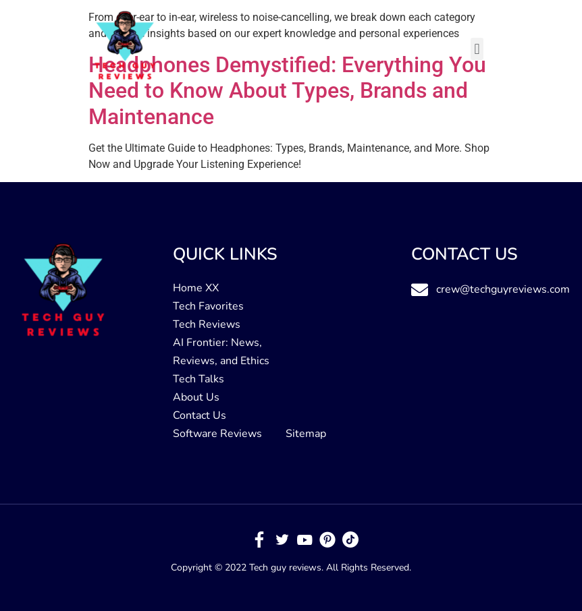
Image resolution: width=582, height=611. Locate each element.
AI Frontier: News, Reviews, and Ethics (221, 351)
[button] (477, 49)
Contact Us (199, 415)
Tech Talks (198, 379)
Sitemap (306, 433)
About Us (196, 397)
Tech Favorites (208, 306)
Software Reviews (217, 433)
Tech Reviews (206, 324)
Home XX (196, 288)
